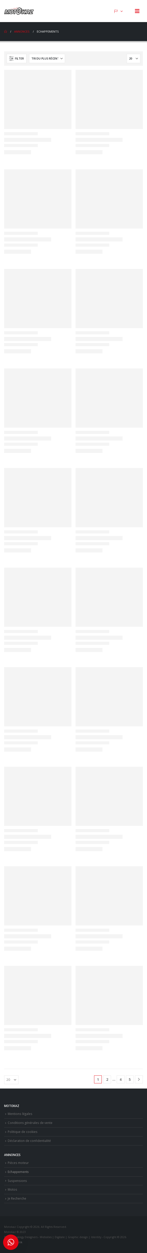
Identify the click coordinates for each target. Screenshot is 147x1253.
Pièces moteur (18, 1163)
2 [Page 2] (107, 1079)
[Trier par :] (47, 58)
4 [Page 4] (121, 1079)
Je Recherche (17, 1198)
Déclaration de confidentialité (29, 1141)
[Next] (139, 1079)
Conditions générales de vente (30, 1123)
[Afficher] (133, 58)
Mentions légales (20, 1114)
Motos (12, 1189)
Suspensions (17, 1181)
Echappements (18, 1172)
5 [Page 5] (130, 1079)
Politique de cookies (23, 1132)
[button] (137, 11)
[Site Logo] (19, 11)
